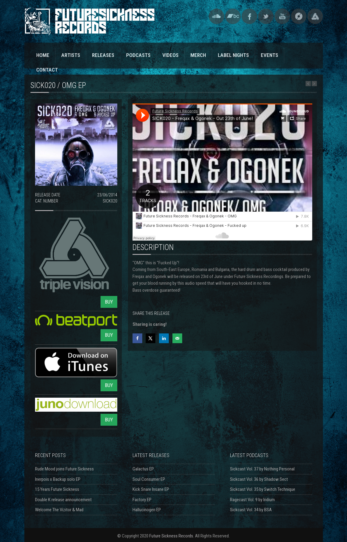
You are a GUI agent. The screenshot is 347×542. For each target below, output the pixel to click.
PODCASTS (138, 55)
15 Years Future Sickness (57, 489)
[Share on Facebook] (137, 338)
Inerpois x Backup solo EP (57, 479)
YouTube (282, 16)
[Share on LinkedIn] (164, 338)
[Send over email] (177, 338)
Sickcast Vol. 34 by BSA (251, 509)
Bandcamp (233, 16)
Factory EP (142, 499)
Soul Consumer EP (149, 479)
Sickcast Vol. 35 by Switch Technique (262, 489)
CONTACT (47, 70)
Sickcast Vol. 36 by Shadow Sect (259, 479)
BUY (109, 302)
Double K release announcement (63, 499)
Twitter (266, 16)
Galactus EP (143, 469)
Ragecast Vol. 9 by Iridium (252, 499)
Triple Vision (315, 16)
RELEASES (103, 55)
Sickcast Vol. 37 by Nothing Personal (262, 469)
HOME (42, 55)
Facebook (249, 16)
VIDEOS (170, 55)
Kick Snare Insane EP (151, 489)
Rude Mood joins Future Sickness (64, 469)
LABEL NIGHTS (233, 55)
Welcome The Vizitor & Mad (59, 509)
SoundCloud (216, 16)
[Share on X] (150, 338)
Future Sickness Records (171, 536)
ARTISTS (70, 55)
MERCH (198, 55)
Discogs (298, 16)
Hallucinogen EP (147, 509)
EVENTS (269, 55)
